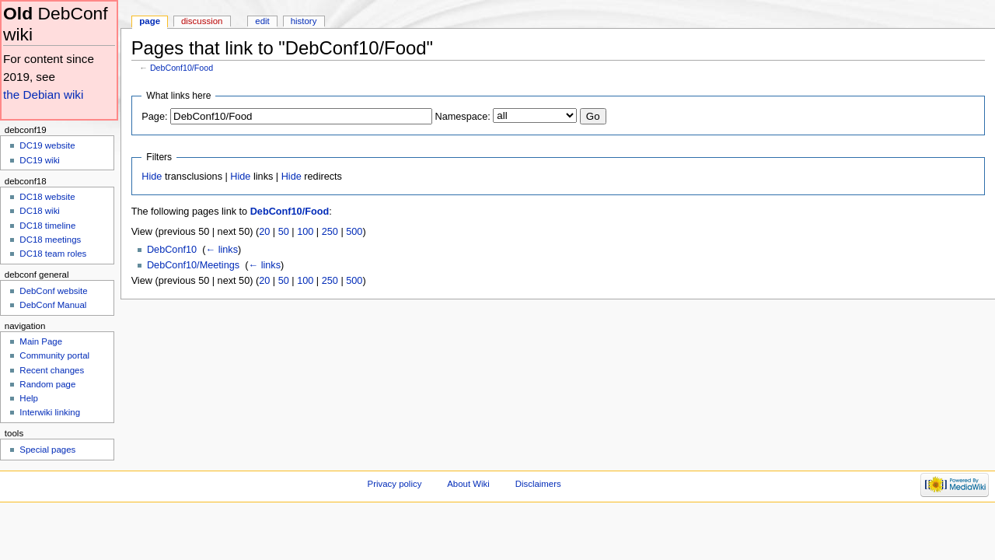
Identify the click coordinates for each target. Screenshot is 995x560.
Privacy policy (395, 483)
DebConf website (53, 291)
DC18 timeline (47, 225)
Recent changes (51, 370)
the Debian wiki (43, 94)
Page (149, 21)
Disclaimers (538, 483)
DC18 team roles (52, 253)
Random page (47, 384)
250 (330, 231)
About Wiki (468, 483)
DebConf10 (172, 249)
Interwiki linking (49, 412)
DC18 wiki (39, 210)
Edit (262, 21)
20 (264, 231)
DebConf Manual (52, 305)
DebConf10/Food (181, 67)
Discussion (201, 21)
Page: (154, 116)
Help (28, 398)
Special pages (47, 449)
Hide (151, 176)
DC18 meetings (50, 239)
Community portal (54, 355)
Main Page (40, 341)
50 (283, 231)
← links (221, 249)
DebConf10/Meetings (193, 265)
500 (354, 231)
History (304, 21)
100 (305, 231)
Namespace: (463, 116)
